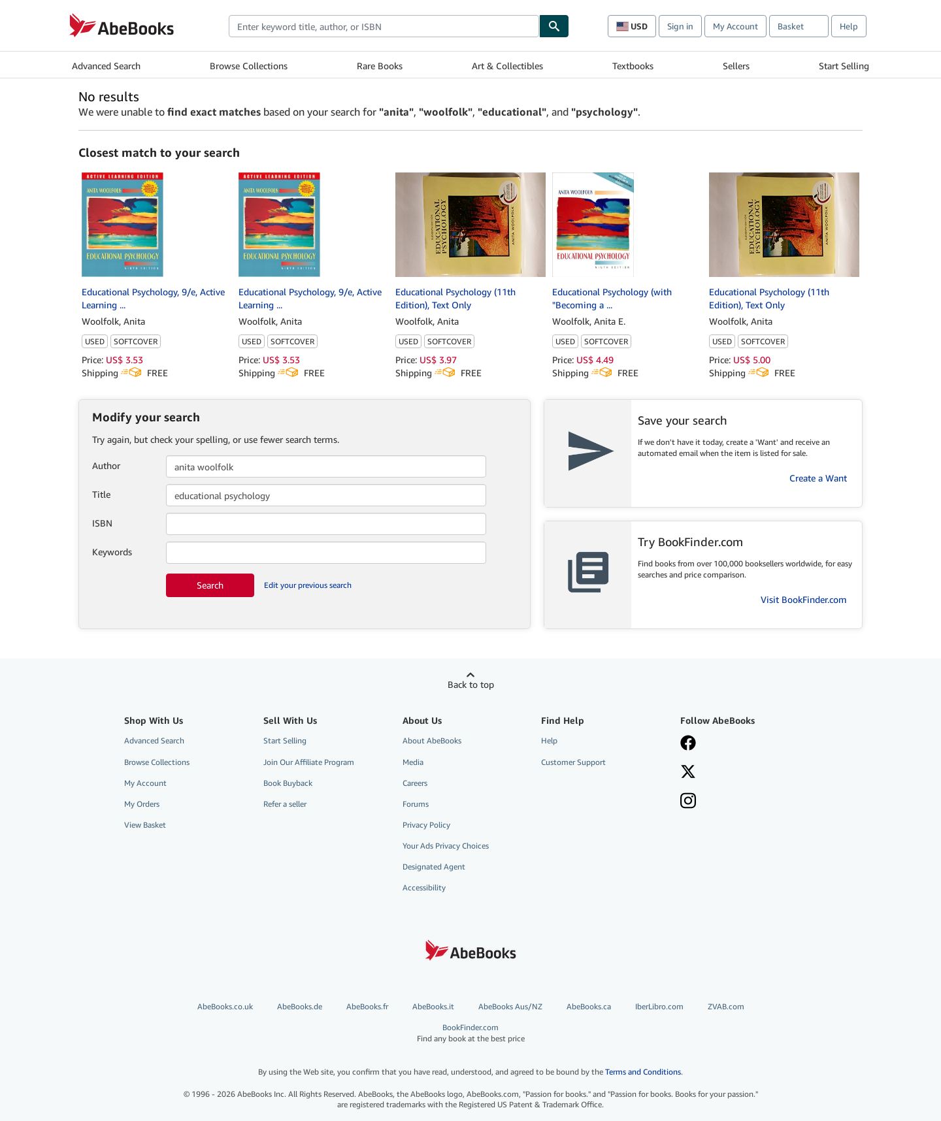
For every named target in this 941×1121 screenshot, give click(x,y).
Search (210, 585)
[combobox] (384, 26)
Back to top (471, 684)
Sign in (680, 26)
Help (849, 26)
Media (413, 762)
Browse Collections (249, 65)
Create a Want (818, 477)
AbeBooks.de (299, 1006)
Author (106, 465)
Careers (415, 783)
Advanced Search (106, 65)
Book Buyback (287, 783)
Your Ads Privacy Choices (446, 846)
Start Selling (844, 65)
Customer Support (573, 762)
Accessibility (424, 887)
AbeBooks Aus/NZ (510, 1006)
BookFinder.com (471, 1033)
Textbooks (632, 65)
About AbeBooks (432, 740)
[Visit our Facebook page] (688, 744)
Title (101, 494)
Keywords (112, 551)
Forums (416, 804)
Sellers (736, 65)
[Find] (554, 26)
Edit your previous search (308, 585)
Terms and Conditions (643, 1072)
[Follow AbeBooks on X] (688, 772)
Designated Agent (434, 866)
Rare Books (380, 65)
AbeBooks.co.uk (225, 1006)
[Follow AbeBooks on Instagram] (688, 802)
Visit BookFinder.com (804, 599)
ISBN (102, 522)
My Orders (141, 804)
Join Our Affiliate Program (308, 762)
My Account (735, 26)
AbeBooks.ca (589, 1006)
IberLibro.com (659, 1006)
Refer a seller (284, 804)
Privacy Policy (426, 825)
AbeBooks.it (433, 1006)
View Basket (145, 825)
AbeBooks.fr (367, 1006)
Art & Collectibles (507, 65)
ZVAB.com (726, 1006)
